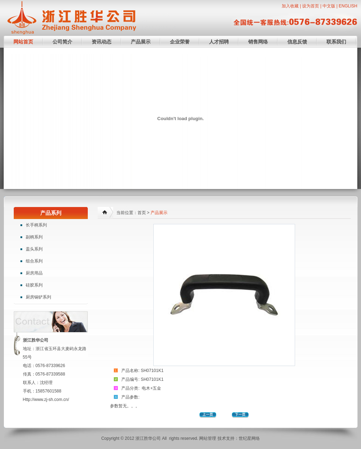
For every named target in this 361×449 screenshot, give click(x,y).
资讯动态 (101, 42)
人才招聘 (219, 42)
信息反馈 (297, 42)
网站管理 (207, 438)
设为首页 (310, 6)
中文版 (329, 6)
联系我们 (336, 42)
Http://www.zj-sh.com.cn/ (46, 399)
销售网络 (258, 42)
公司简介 (62, 42)
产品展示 (141, 42)
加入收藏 (290, 6)
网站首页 (23, 42)
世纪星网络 (249, 438)
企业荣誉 (180, 42)
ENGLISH (348, 6)
